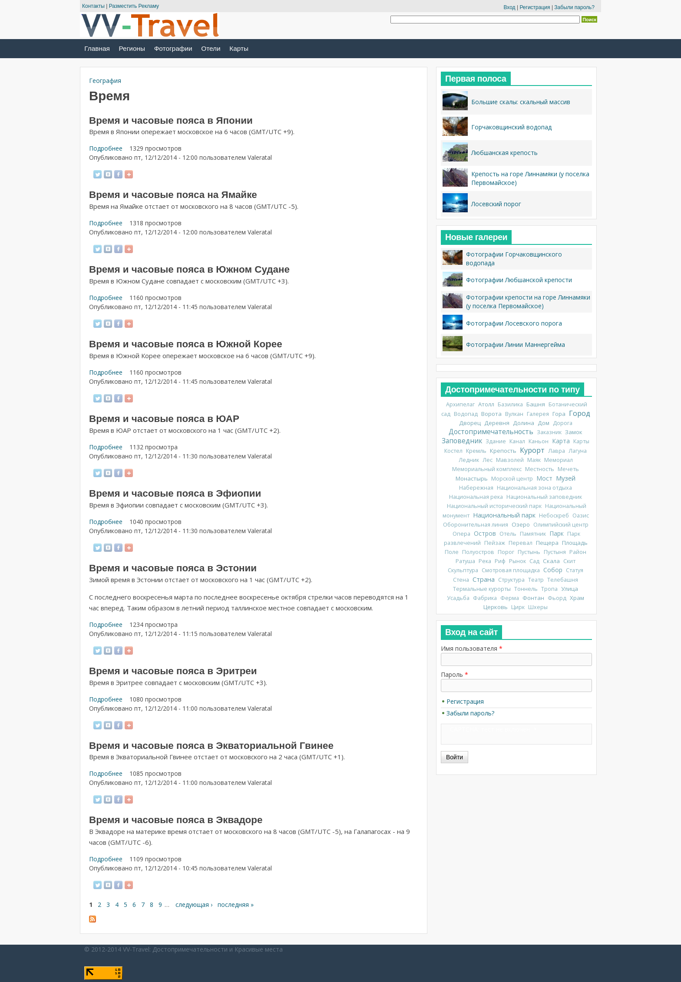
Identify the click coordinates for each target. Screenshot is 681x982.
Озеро (521, 524)
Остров (485, 533)
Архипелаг (460, 404)
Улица (569, 589)
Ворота (491, 414)
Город (579, 413)
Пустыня (555, 552)
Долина (523, 423)
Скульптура (463, 570)
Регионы (132, 48)
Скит (569, 561)
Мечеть (568, 469)
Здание (496, 441)
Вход (509, 7)
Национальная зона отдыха (534, 487)
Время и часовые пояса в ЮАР (164, 418)
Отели (210, 48)
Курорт (532, 450)
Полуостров (478, 552)
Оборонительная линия (475, 524)
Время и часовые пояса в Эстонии (173, 568)
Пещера (547, 543)
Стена (461, 579)
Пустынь (529, 552)
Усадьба (458, 598)
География (105, 80)
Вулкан (514, 414)
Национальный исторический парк (494, 506)
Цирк (518, 607)
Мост (544, 478)
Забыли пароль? (574, 7)
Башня (535, 404)
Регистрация (534, 7)
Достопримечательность (491, 431)
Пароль (454, 674)
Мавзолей (510, 460)
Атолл (486, 404)
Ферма (509, 598)
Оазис (580, 515)
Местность (539, 469)
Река (485, 561)
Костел (453, 451)
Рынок (517, 561)
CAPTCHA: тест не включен (490, 729)
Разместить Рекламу (134, 6)
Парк (556, 533)
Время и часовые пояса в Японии (171, 120)
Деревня (496, 423)
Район (577, 552)
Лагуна (578, 451)
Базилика (510, 404)
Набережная (476, 487)
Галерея (538, 414)
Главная (97, 48)
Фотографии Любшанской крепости (519, 280)
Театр (536, 579)
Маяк (534, 460)
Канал (517, 441)
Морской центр (512, 478)
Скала (551, 561)
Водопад (466, 414)
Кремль (476, 451)
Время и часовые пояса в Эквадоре (175, 819)
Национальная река (476, 497)
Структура (511, 579)
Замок (573, 432)
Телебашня (562, 579)
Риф (500, 561)
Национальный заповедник (544, 497)
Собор (552, 570)
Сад (534, 561)
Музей (565, 478)
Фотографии (173, 48)
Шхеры (538, 607)
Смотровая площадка (511, 570)
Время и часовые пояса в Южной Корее (185, 344)
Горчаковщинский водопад (511, 127)
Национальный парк (504, 515)
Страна (484, 579)
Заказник (549, 432)
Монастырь (472, 478)
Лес (488, 460)
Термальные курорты (482, 589)
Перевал (520, 543)
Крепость (503, 451)
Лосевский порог (496, 204)
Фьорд (557, 598)
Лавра (556, 451)
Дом (543, 423)
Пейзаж (494, 543)
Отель (507, 533)
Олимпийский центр (560, 524)
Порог (506, 552)
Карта (561, 441)
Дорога (562, 423)
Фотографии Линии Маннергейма (515, 344)
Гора (558, 414)
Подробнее (105, 148)
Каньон (539, 441)
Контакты (93, 6)
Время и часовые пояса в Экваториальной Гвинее (211, 745)
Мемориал (558, 460)
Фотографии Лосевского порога (514, 323)
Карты (238, 48)
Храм (577, 598)
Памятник (533, 533)
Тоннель (526, 589)
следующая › (193, 904)
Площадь (575, 543)
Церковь (495, 607)
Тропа (549, 589)
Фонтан (533, 598)
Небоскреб (554, 515)
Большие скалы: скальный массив (520, 102)
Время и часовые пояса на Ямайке (173, 194)
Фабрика (485, 598)
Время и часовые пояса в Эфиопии (175, 493)
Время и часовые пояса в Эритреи (173, 671)
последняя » (236, 904)
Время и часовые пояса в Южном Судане (189, 269)
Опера (461, 533)
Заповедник (462, 440)
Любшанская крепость (504, 152)
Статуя (574, 570)
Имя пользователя (471, 648)
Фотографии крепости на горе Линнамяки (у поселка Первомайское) (528, 301)
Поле (452, 552)
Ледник (469, 460)
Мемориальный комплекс (487, 469)
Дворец (470, 423)
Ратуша (465, 561)
